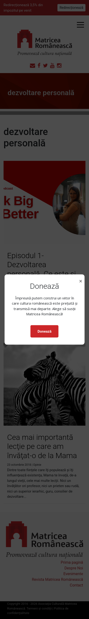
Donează (44, 331)
